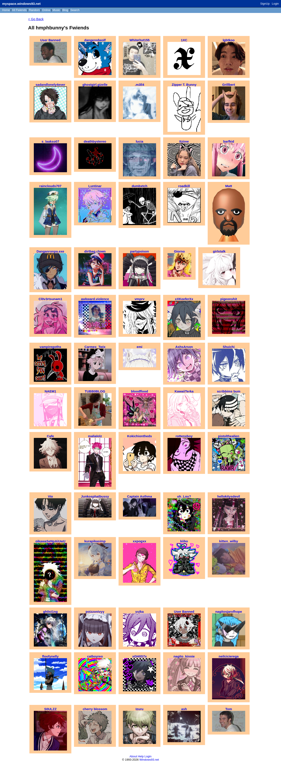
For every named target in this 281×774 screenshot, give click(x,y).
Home (6, 10)
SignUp (265, 3)
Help (141, 756)
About (133, 756)
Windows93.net (149, 759)
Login (275, 3)
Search (74, 10)
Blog (65, 10)
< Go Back (35, 19)
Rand (34, 10)
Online (46, 10)
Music (56, 10)
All (19, 10)
